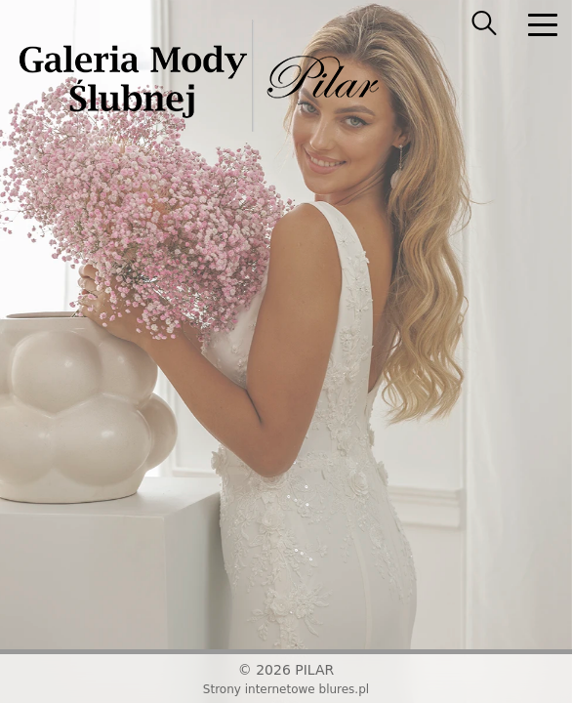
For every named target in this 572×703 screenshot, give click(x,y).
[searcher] (484, 24)
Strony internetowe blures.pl (286, 689)
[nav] (542, 24)
